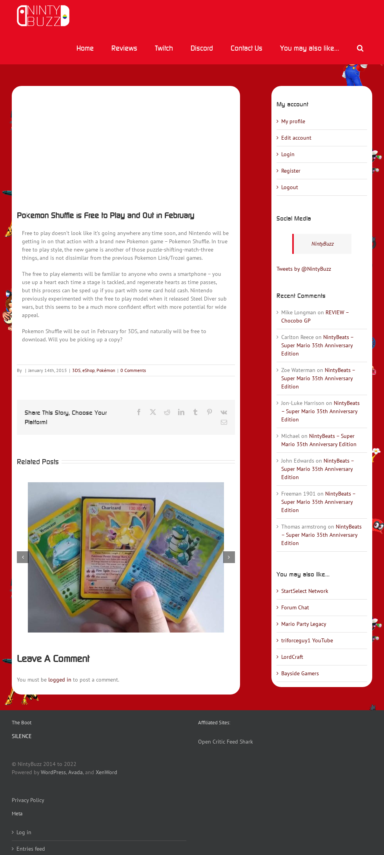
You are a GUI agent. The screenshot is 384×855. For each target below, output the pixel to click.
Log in (23, 832)
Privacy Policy (28, 800)
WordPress (53, 772)
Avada (75, 772)
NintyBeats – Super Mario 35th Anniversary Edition (317, 345)
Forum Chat (295, 607)
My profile (293, 121)
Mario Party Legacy (303, 623)
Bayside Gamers (300, 673)
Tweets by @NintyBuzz (304, 268)
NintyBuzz (322, 243)
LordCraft (292, 656)
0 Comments (133, 370)
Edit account (296, 137)
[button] (360, 47)
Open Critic (211, 741)
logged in (59, 679)
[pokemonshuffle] (126, 146)
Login (288, 154)
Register (290, 170)
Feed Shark (240, 741)
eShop (88, 370)
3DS (76, 370)
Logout (289, 187)
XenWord (106, 772)
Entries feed (30, 848)
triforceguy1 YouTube (307, 640)
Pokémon (105, 370)
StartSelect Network (304, 590)
